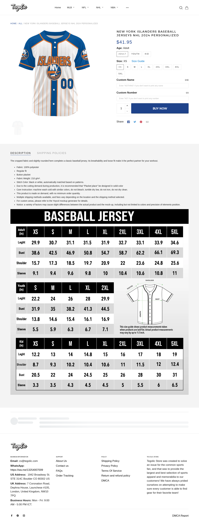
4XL (177, 67)
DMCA (105, 459)
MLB (71, 7)
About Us (61, 439)
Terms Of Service (111, 449)
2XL (158, 67)
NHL (100, 7)
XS (125, 61)
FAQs (59, 449)
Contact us (62, 444)
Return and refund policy (115, 454)
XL (149, 67)
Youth (135, 54)
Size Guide (138, 61)
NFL (86, 7)
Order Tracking (64, 454)
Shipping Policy (110, 439)
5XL (121, 74)
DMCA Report (180, 494)
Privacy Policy (109, 444)
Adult (126, 48)
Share (120, 121)
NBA (115, 7)
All (20, 23)
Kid (147, 54)
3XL (167, 67)
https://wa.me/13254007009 (26, 448)
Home (58, 7)
